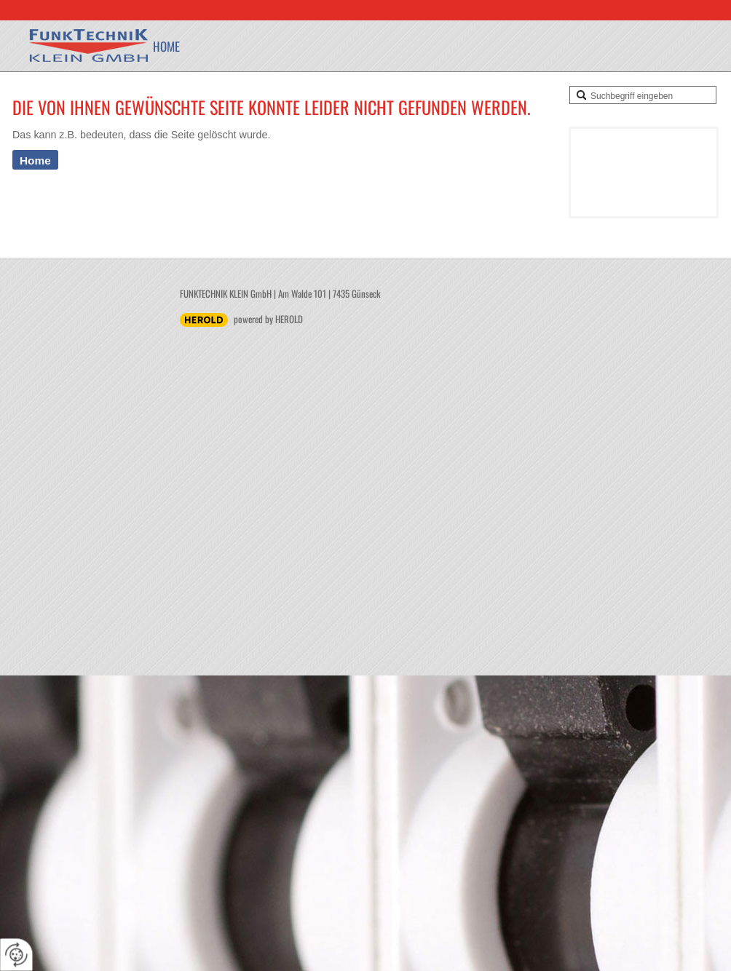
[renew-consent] (16, 954)
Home (166, 46)
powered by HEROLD (268, 319)
